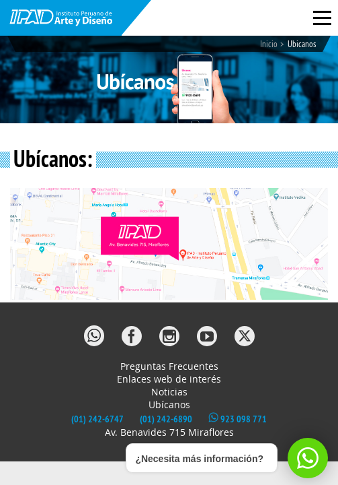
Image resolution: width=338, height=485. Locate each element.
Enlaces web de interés (169, 379)
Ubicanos (302, 43)
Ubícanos (169, 404)
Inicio (269, 43)
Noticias (169, 391)
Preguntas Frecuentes (169, 366)
